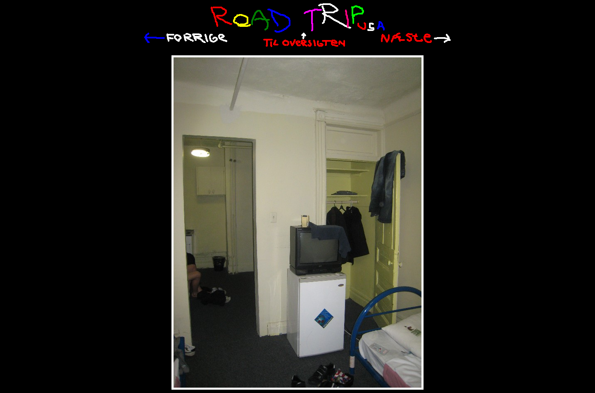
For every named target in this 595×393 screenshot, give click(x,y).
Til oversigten (304, 40)
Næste (416, 38)
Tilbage (185, 38)
